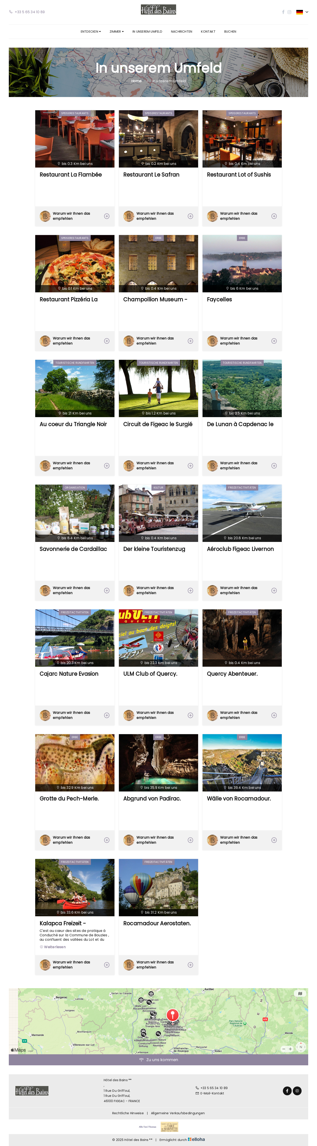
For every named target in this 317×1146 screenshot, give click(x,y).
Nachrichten (181, 31)
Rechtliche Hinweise (128, 1113)
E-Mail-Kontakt (209, 1093)
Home (136, 81)
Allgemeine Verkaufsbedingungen (178, 1113)
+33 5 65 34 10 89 (211, 1088)
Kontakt (208, 31)
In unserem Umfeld (147, 31)
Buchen (230, 31)
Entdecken (91, 31)
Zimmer (117, 31)
